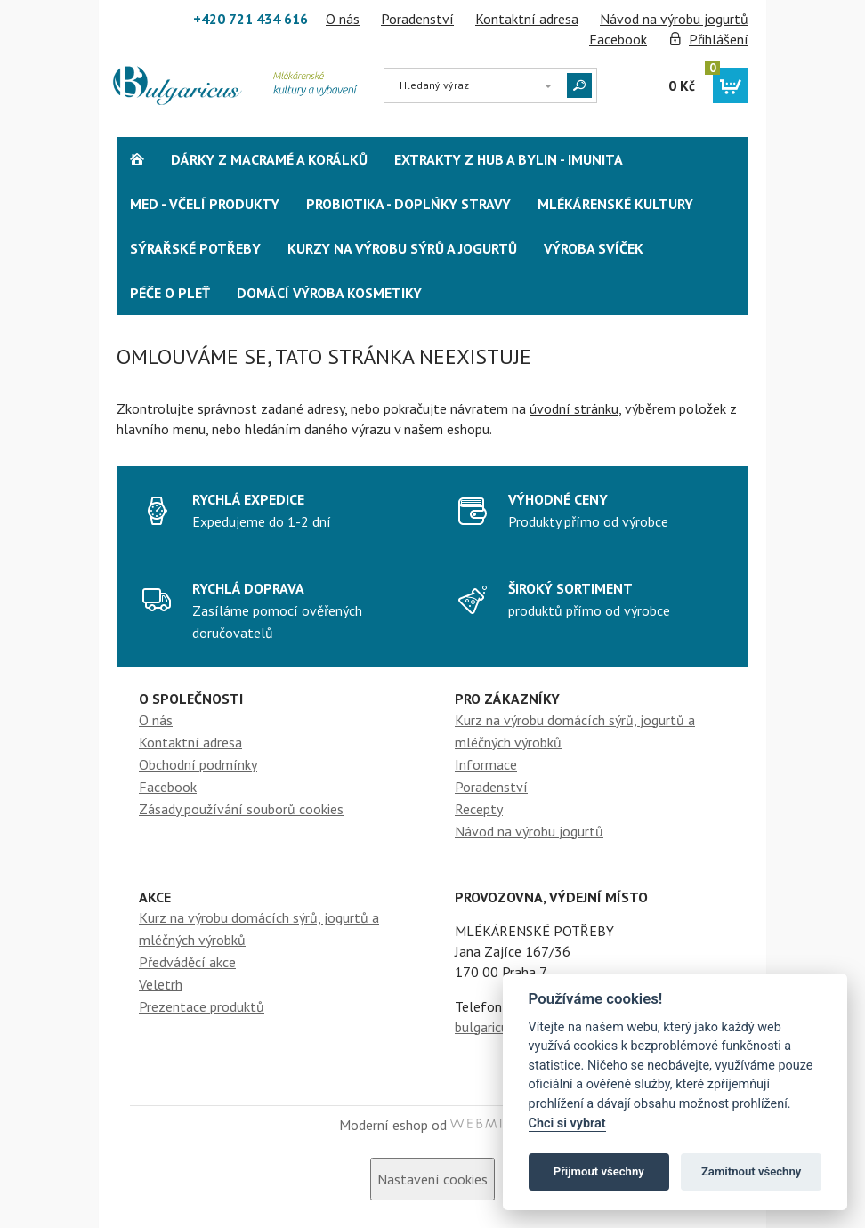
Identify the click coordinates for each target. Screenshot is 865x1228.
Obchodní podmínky (198, 764)
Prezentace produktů (201, 1006)
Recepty (479, 809)
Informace (486, 764)
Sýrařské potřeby (195, 248)
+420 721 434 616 (250, 19)
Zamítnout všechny (751, 1171)
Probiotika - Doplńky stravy (408, 204)
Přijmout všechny (599, 1171)
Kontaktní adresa (526, 19)
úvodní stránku (574, 408)
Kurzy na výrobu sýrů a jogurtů (402, 248)
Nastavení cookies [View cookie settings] (432, 1179)
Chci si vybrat (567, 1123)
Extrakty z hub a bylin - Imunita (508, 159)
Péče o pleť (170, 293)
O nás (343, 19)
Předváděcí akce (187, 962)
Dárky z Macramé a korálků (269, 159)
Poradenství (417, 19)
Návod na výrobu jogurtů (674, 19)
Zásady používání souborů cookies (241, 809)
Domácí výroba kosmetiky (329, 293)
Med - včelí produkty (204, 204)
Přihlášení (718, 39)
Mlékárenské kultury (615, 204)
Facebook (618, 39)
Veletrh (160, 984)
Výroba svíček (593, 248)
